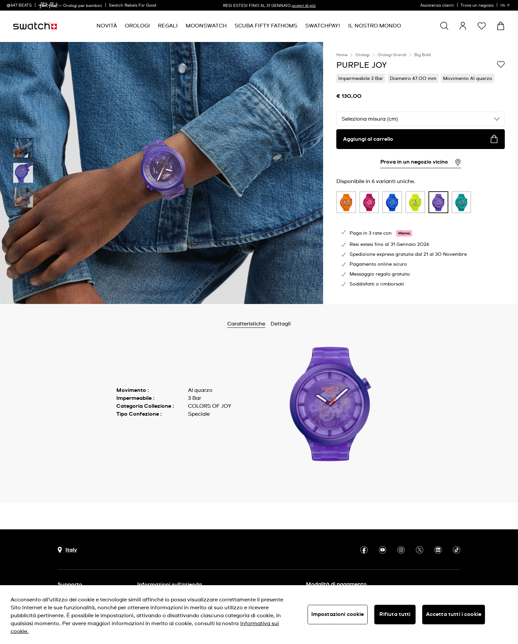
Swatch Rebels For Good (132, 6)
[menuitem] (106, 26)
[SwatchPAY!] (322, 25)
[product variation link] (346, 202)
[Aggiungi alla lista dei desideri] (501, 65)
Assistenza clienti (437, 6)
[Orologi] (137, 25)
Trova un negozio (477, 6)
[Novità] (106, 25)
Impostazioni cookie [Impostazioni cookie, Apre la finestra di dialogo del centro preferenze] (337, 614)
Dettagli (298, 323)
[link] (48, 5)
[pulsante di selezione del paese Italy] (67, 550)
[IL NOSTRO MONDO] (374, 25)
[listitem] (346, 204)
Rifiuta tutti (395, 614)
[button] (481, 25)
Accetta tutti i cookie (454, 614)
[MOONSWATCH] (206, 25)
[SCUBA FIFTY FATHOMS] (266, 25)
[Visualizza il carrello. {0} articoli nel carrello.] (501, 26)
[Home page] (35, 26)
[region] (420, 173)
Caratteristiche (264, 323)
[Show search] (444, 25)
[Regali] (168, 25)
